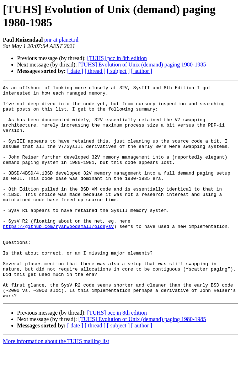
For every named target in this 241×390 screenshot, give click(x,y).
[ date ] (75, 71)
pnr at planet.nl (61, 40)
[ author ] (141, 71)
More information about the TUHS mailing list (56, 384)
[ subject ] (118, 71)
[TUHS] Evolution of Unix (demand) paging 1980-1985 (142, 65)
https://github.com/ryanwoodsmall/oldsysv (58, 255)
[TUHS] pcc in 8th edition (117, 58)
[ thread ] (95, 71)
